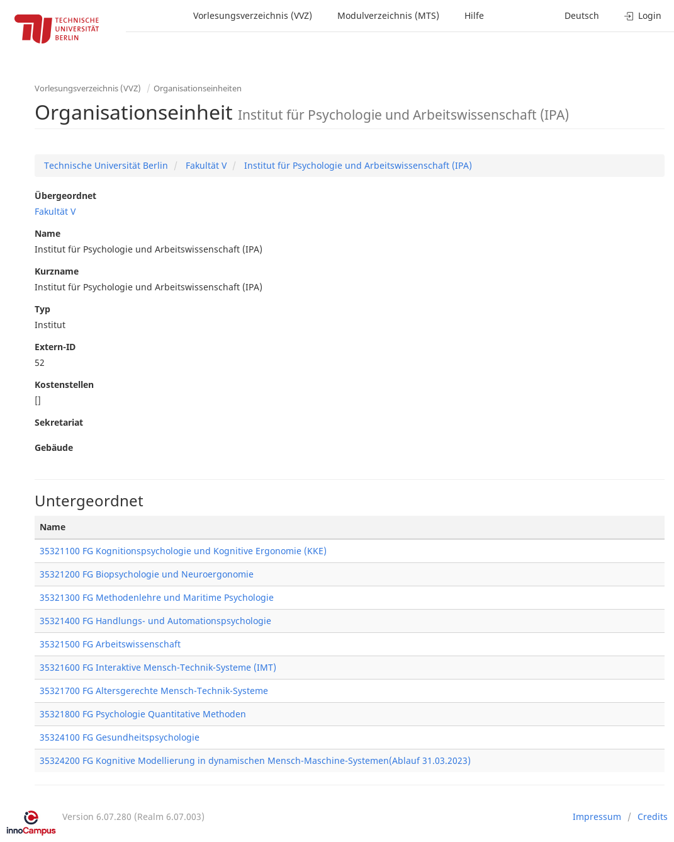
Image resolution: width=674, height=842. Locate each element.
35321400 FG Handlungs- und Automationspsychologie (155, 621)
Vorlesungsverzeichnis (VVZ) (252, 15)
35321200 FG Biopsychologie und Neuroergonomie (147, 574)
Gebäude (54, 447)
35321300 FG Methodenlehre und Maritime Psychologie (157, 597)
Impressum (597, 816)
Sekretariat (59, 422)
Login (642, 15)
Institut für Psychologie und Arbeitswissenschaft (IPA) (357, 165)
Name (47, 233)
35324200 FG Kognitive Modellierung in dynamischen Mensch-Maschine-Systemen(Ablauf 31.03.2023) (255, 760)
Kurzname (57, 271)
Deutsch (581, 15)
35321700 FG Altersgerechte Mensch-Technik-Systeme (154, 691)
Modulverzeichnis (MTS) (388, 15)
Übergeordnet (65, 196)
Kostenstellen (64, 384)
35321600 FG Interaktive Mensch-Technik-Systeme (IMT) (158, 667)
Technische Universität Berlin (106, 165)
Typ (42, 309)
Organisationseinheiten (198, 88)
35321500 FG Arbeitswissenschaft (110, 644)
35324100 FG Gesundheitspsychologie (119, 737)
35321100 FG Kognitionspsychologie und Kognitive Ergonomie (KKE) (183, 551)
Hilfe (474, 15)
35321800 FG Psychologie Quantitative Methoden (143, 714)
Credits (652, 816)
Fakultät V (205, 165)
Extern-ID (55, 347)
